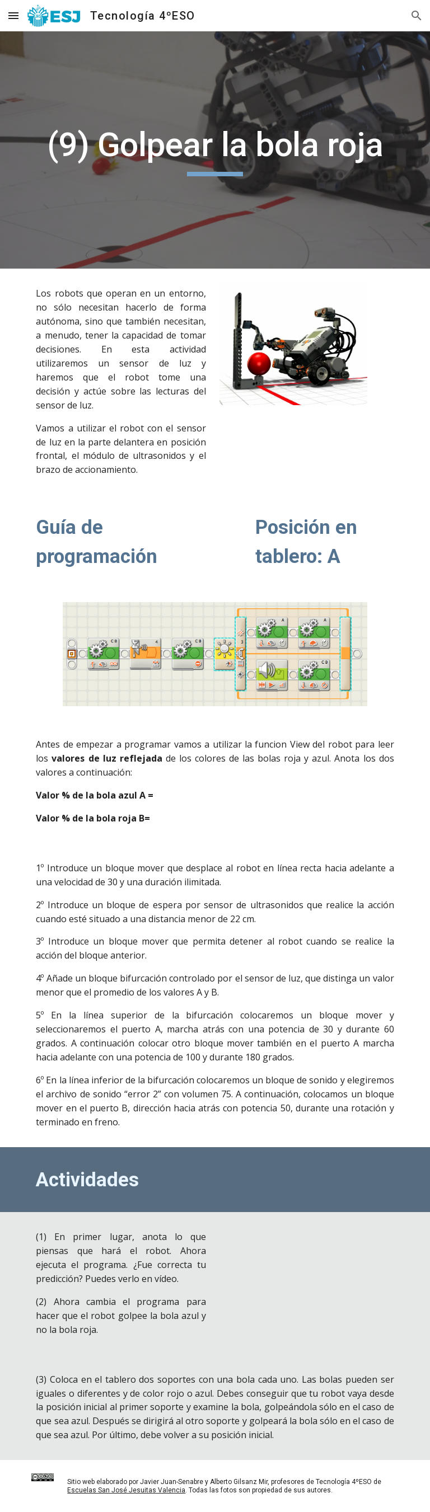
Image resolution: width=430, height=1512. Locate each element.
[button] (13, 15)
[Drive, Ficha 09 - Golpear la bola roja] (308, 1280)
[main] (214, 150)
